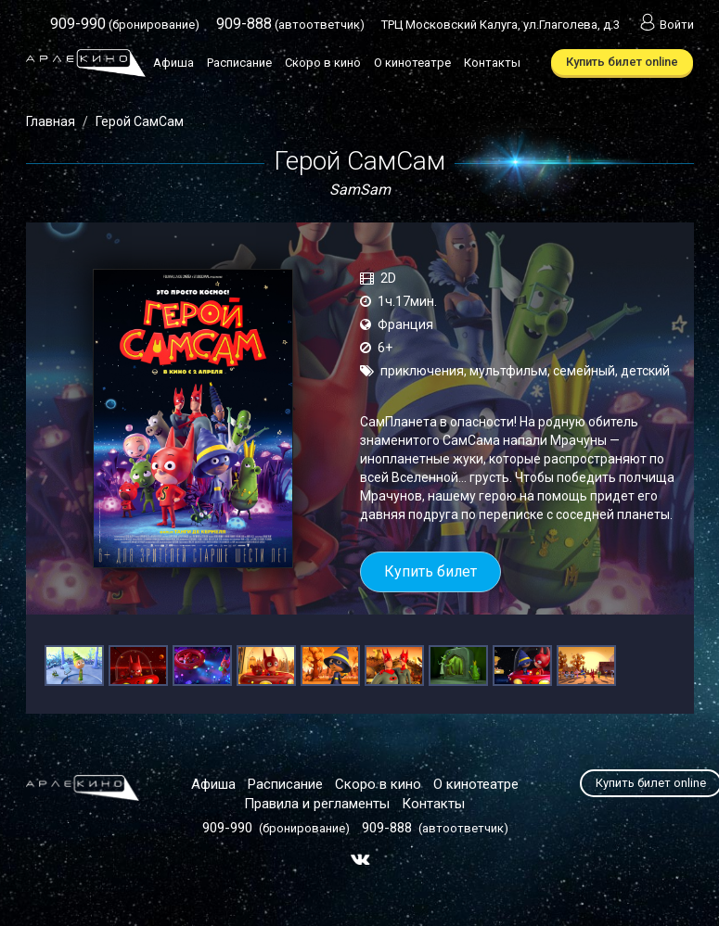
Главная (50, 121)
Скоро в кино (323, 63)
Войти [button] (665, 25)
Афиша (173, 63)
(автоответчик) (290, 25)
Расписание (239, 63)
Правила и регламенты (317, 803)
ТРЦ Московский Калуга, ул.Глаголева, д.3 (500, 25)
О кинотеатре (412, 63)
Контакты (492, 63)
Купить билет (430, 571)
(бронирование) (124, 25)
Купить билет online (622, 62)
